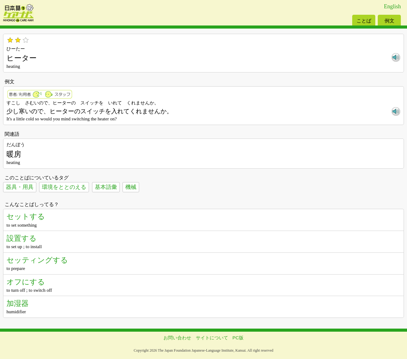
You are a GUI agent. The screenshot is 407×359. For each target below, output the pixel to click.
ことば (364, 20)
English (392, 6)
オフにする (25, 282)
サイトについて (212, 337)
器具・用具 (20, 187)
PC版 (238, 337)
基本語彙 (106, 187)
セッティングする (37, 260)
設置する (21, 238)
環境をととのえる (64, 187)
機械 (130, 187)
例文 (389, 20)
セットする (25, 216)
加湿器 (17, 303)
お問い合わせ (177, 337)
